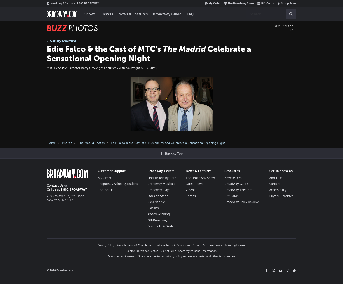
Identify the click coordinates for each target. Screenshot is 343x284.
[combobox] (271, 14)
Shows (90, 14)
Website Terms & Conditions (134, 245)
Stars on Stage (158, 196)
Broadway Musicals (161, 184)
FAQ (190, 14)
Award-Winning (159, 214)
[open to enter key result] (291, 14)
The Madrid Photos (91, 143)
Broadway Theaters (238, 190)
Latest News (194, 184)
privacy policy (173, 256)
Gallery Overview (61, 41)
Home (51, 143)
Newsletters (233, 178)
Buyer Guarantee (281, 196)
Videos (190, 190)
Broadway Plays (159, 190)
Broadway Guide (167, 14)
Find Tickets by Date (162, 178)
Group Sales (286, 3)
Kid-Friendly (156, 202)
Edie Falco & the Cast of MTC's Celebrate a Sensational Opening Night (168, 143)
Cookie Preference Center (142, 251)
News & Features (133, 14)
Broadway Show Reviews (242, 202)
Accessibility (277, 190)
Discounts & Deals (161, 226)
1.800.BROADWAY (73, 3)
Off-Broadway (158, 220)
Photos (67, 143)
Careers (274, 184)
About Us (275, 178)
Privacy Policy (106, 245)
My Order (213, 3)
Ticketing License (235, 245)
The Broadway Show (239, 3)
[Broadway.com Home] (62, 14)
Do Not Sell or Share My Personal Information (188, 251)
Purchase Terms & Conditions (172, 245)
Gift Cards (265, 3)
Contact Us (55, 185)
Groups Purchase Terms (207, 245)
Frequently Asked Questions (118, 184)
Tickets (107, 14)
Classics (153, 208)
